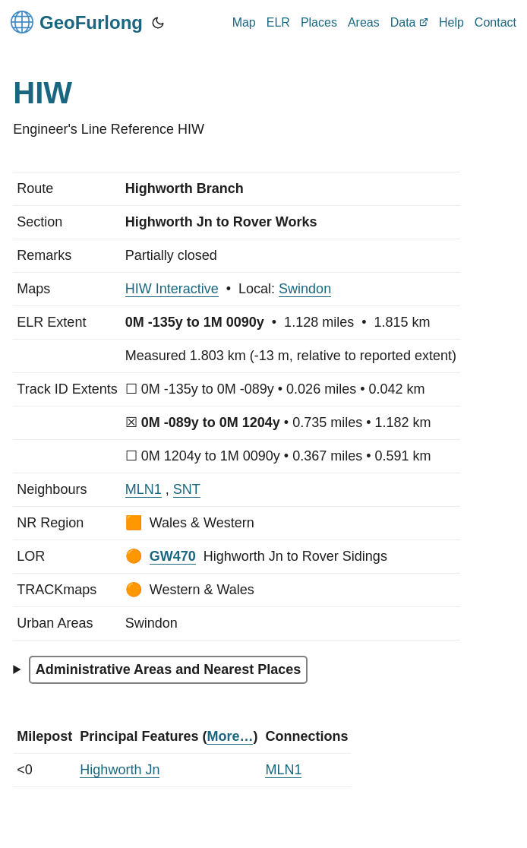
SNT (186, 489)
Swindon (305, 288)
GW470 (173, 556)
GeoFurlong (77, 22)
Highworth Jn (119, 769)
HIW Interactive (172, 288)
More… (230, 736)
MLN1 (143, 489)
